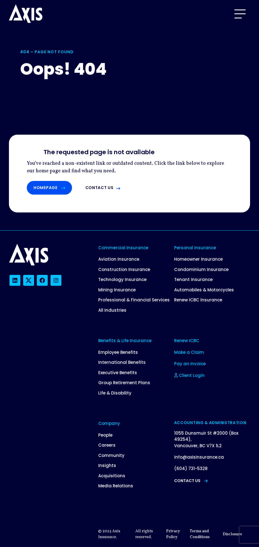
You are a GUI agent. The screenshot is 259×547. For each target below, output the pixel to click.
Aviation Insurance (118, 259)
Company (109, 423)
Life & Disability (114, 393)
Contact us (99, 187)
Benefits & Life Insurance (125, 340)
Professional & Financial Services (134, 300)
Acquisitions (111, 476)
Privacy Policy (173, 534)
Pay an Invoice (190, 364)
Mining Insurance (117, 290)
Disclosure (232, 534)
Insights (107, 465)
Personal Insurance (195, 248)
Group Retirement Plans (124, 383)
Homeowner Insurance (198, 259)
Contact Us (191, 480)
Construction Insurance (124, 269)
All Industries (112, 310)
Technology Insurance (122, 279)
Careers (107, 445)
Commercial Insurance (123, 248)
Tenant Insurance (193, 279)
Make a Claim (189, 352)
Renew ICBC (186, 340)
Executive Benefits (117, 373)
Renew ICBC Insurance (198, 300)
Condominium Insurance (201, 269)
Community (111, 455)
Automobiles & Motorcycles (204, 290)
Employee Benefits (118, 352)
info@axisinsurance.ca (199, 457)
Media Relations (115, 486)
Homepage (49, 187)
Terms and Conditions (200, 534)
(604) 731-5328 (191, 468)
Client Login (189, 375)
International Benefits (122, 362)
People (105, 435)
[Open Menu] (240, 14)
